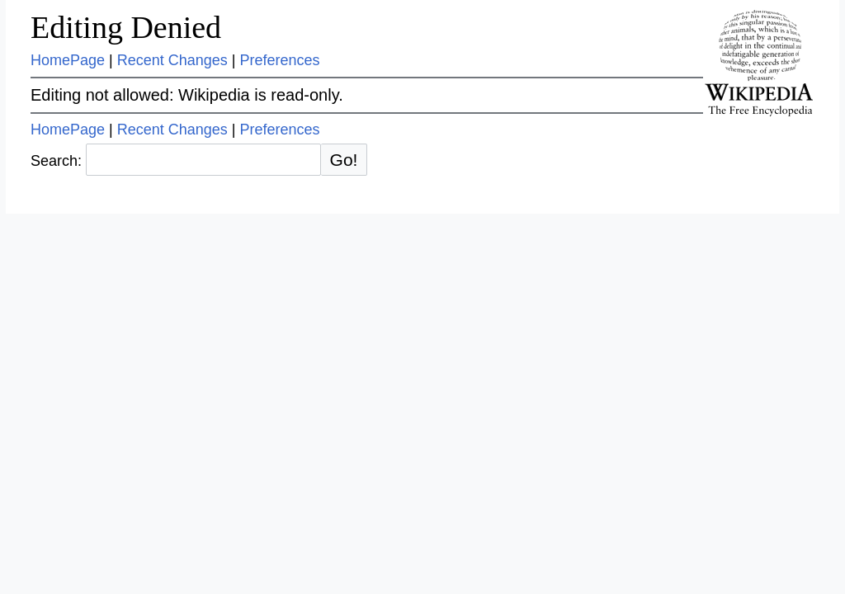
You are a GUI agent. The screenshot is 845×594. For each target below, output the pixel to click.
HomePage (68, 60)
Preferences (280, 60)
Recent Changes (172, 60)
